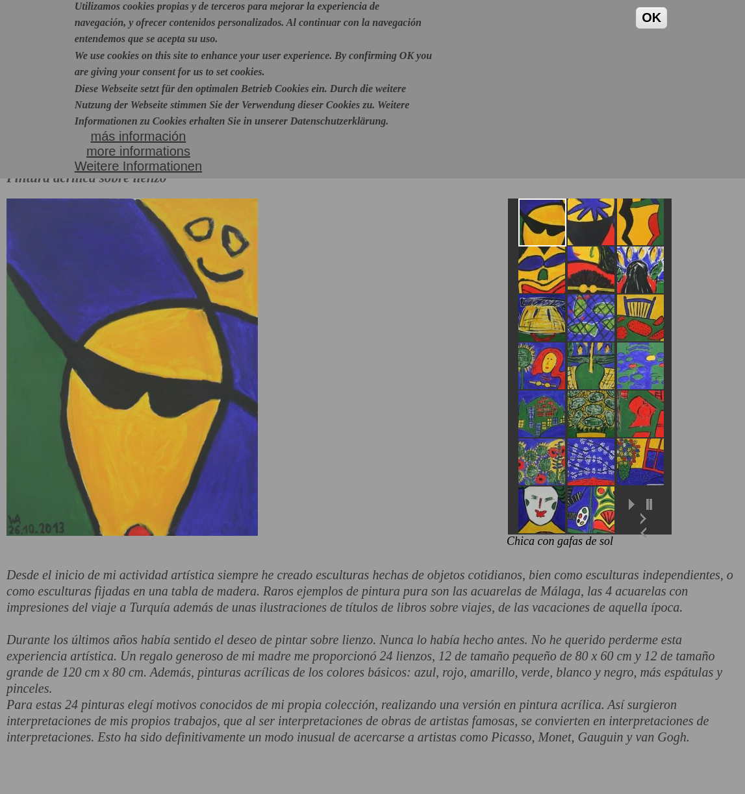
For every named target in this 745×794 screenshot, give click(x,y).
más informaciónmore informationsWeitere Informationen (138, 136)
